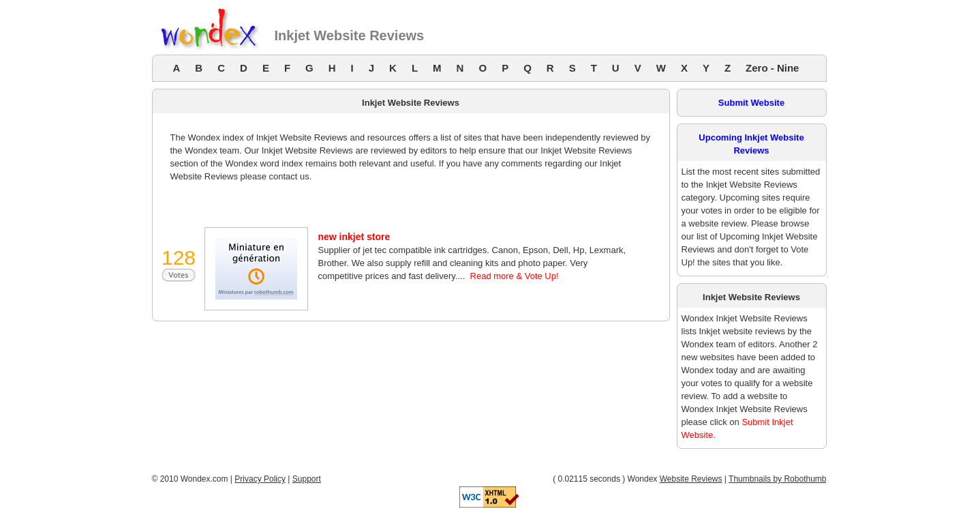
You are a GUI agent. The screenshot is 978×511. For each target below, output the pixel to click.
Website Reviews (691, 479)
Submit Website (751, 103)
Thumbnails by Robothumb (777, 479)
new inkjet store (354, 236)
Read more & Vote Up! (514, 276)
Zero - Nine (772, 68)
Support (306, 479)
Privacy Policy (260, 479)
